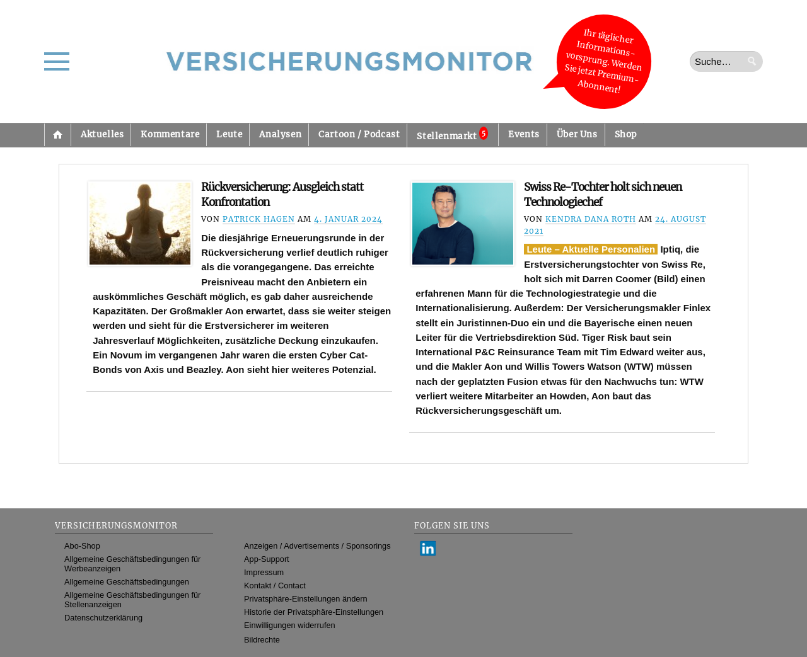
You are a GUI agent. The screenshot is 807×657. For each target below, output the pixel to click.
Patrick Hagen (259, 219)
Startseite (57, 134)
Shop (626, 134)
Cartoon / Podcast (359, 134)
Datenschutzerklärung (103, 617)
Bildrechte (262, 639)
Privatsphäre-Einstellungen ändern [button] (306, 598)
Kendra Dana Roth (590, 219)
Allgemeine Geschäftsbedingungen (126, 581)
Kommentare (170, 134)
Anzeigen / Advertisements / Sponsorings (317, 546)
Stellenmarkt (452, 134)
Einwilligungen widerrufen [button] (289, 625)
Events (524, 134)
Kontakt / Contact (275, 585)
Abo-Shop (82, 546)
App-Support (266, 559)
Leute (229, 134)
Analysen (280, 134)
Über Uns (577, 134)
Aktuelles (102, 134)
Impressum (264, 572)
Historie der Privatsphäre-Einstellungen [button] (313, 612)
